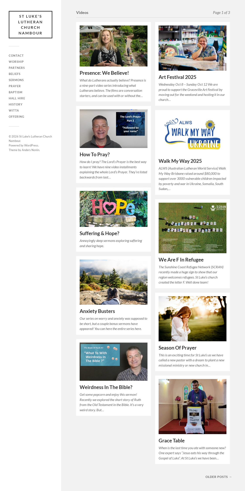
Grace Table (172, 440)
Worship (16, 61)
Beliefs (15, 74)
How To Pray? (95, 154)
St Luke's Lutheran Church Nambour (30, 24)
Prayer (15, 86)
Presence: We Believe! (104, 73)
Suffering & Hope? (99, 233)
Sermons (16, 80)
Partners (17, 68)
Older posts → (219, 477)
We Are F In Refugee (181, 260)
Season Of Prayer (178, 348)
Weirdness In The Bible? (106, 387)
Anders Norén (30, 150)
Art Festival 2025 (177, 77)
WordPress (31, 145)
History (16, 104)
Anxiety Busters (97, 311)
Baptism (15, 92)
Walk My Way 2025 (180, 161)
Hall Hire (17, 98)
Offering (16, 116)
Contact (16, 55)
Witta (14, 110)
